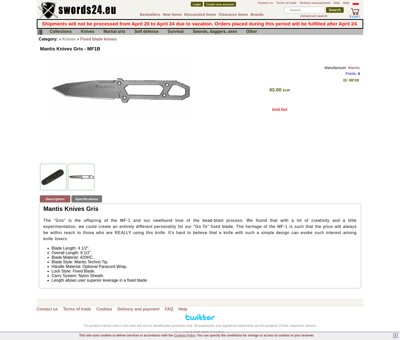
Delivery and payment (315, 2)
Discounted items (200, 14)
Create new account (220, 4)
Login (197, 4)
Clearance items (233, 14)
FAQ (336, 2)
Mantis (354, 68)
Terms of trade (286, 2)
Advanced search (313, 16)
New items (172, 14)
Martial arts (114, 32)
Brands (257, 14)
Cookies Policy (184, 335)
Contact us (265, 2)
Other (251, 32)
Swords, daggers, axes (215, 32)
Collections (61, 32)
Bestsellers (150, 14)
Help (346, 2)
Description (55, 199)
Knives (87, 32)
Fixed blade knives (98, 39)
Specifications (86, 199)
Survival (175, 32)
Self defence (146, 32)
